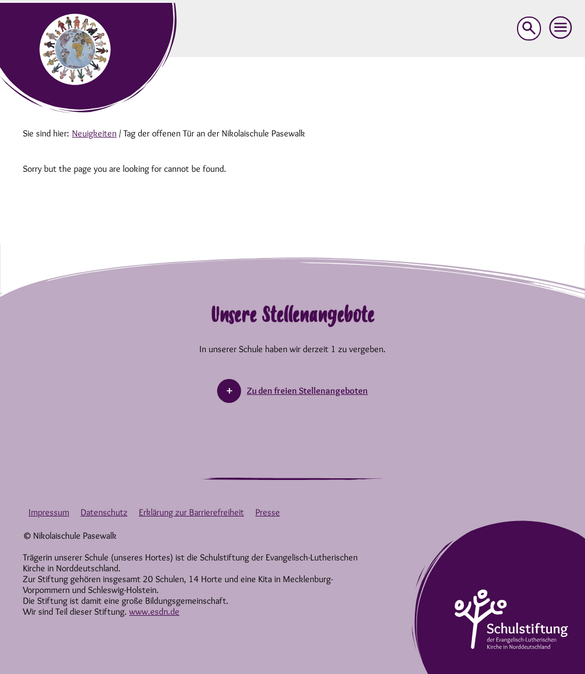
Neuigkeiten (94, 133)
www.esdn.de (154, 611)
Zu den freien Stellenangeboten (307, 390)
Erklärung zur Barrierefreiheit (191, 512)
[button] (561, 28)
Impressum (49, 512)
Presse (267, 512)
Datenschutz (104, 512)
